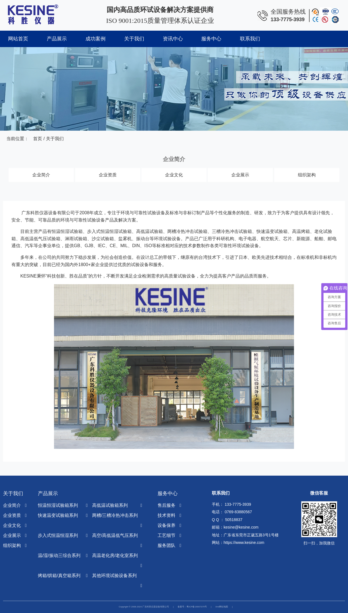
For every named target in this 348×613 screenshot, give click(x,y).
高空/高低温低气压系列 (115, 535)
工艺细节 (166, 535)
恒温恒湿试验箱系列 (58, 505)
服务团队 (166, 545)
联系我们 (250, 39)
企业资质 (108, 174)
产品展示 (57, 39)
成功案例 (95, 39)
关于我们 (134, 39)
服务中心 (211, 39)
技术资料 (166, 515)
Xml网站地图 (222, 606)
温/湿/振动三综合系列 (59, 555)
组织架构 (307, 174)
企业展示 (240, 174)
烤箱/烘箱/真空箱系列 (59, 575)
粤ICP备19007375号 (197, 606)
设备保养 (166, 525)
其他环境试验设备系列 (114, 575)
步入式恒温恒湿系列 (58, 535)
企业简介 (41, 174)
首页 (37, 138)
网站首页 (18, 39)
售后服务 (166, 505)
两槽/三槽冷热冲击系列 (115, 515)
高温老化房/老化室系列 (115, 555)
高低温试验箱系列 (110, 505)
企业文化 (174, 174)
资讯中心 (173, 39)
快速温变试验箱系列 (58, 515)
